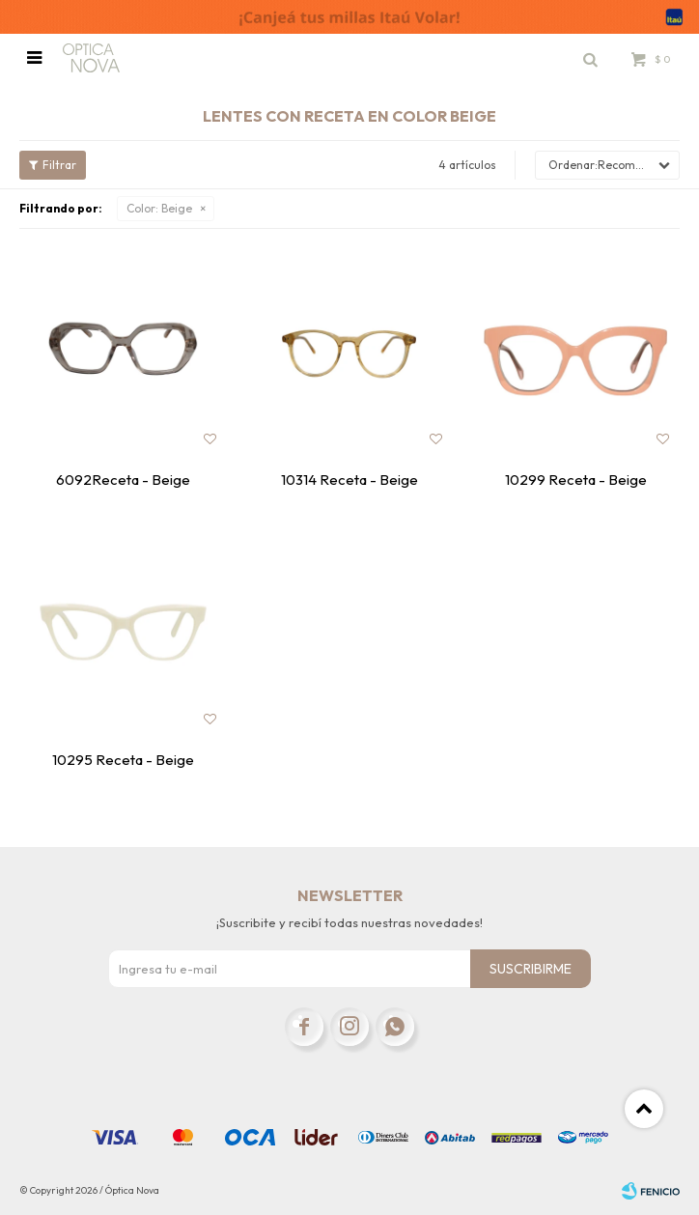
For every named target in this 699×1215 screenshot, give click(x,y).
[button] (590, 58)
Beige (159, 208)
